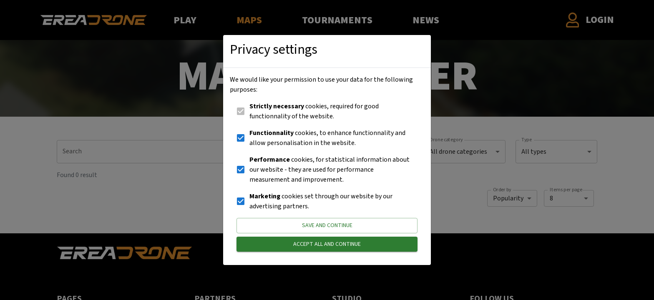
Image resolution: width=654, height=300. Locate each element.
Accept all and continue (327, 244)
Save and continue (327, 225)
